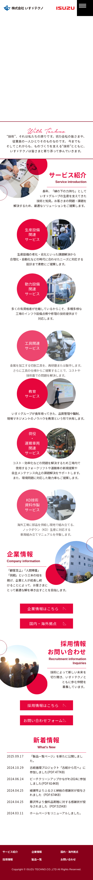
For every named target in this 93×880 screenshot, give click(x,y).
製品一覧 (37, 859)
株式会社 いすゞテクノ (23, 8)
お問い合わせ (68, 859)
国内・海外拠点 (69, 852)
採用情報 (8, 859)
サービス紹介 (10, 852)
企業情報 (37, 852)
